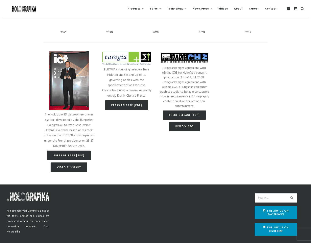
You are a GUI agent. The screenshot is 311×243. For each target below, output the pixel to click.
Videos (223, 10)
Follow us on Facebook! (276, 212)
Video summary (69, 172)
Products (135, 10)
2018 (202, 37)
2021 (63, 37)
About (238, 10)
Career (254, 10)
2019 (156, 37)
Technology (176, 10)
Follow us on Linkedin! (276, 229)
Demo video (184, 131)
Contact (271, 10)
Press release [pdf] (69, 160)
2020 (109, 37)
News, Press (202, 10)
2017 (248, 37)
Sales (155, 10)
